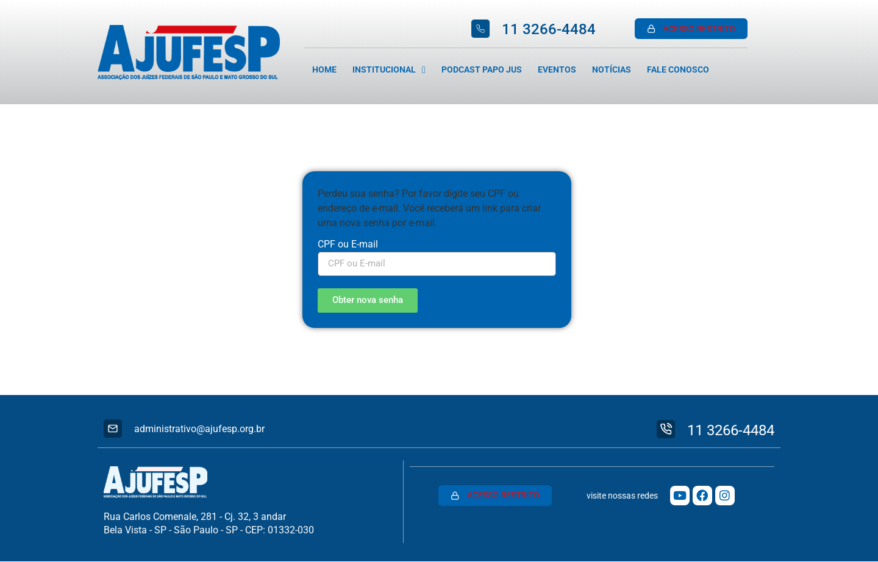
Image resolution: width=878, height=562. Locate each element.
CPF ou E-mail (348, 245)
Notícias (611, 70)
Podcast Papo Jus (481, 70)
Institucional (389, 70)
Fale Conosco (678, 70)
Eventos (557, 70)
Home (324, 70)
